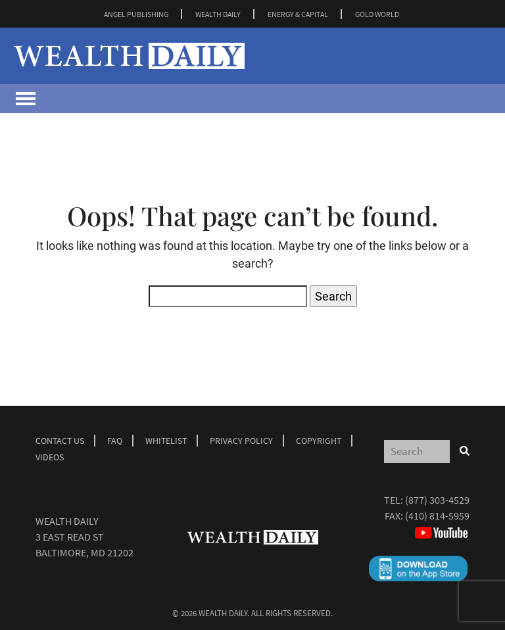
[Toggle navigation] (25, 98)
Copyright (318, 441)
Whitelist (166, 441)
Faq (114, 441)
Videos (50, 457)
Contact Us (60, 441)
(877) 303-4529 (437, 499)
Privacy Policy (241, 441)
